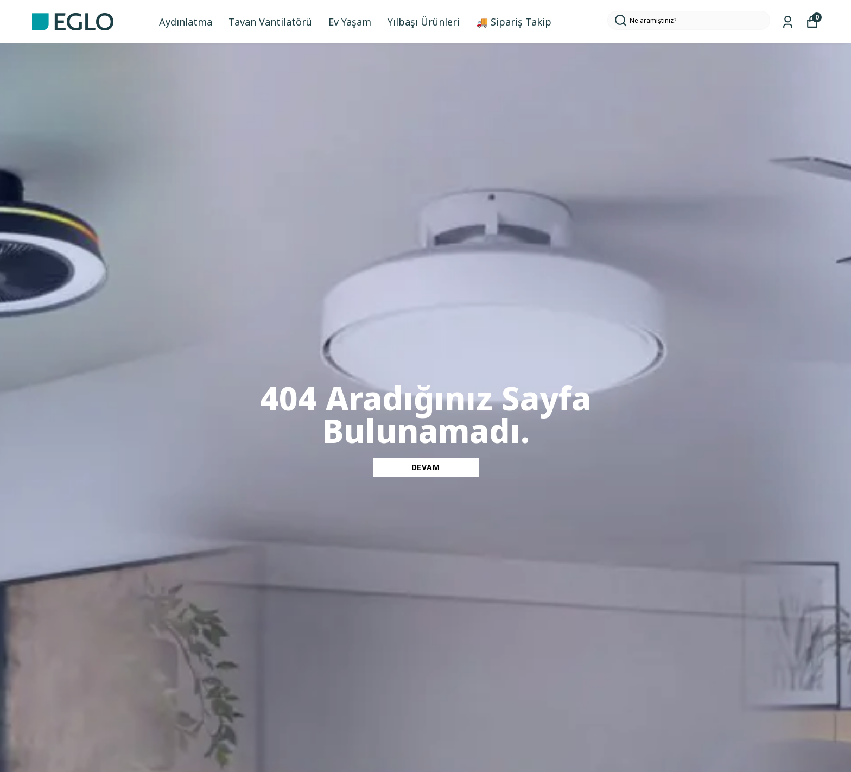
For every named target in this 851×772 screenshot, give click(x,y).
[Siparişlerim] (788, 22)
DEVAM (425, 467)
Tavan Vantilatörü (270, 21)
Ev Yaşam (349, 21)
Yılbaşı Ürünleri (424, 21)
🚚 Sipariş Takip (513, 21)
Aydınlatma (185, 21)
